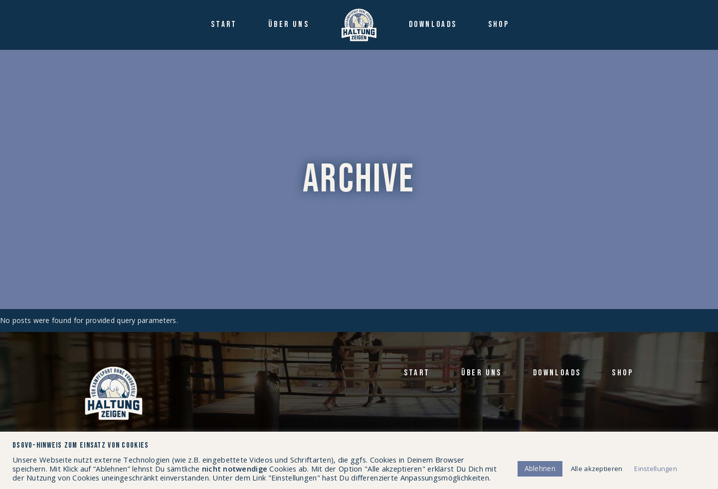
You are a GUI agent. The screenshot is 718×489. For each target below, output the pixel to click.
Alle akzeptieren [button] (596, 468)
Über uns (481, 373)
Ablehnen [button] (540, 468)
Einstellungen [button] (655, 468)
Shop (622, 373)
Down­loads (557, 373)
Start (417, 373)
